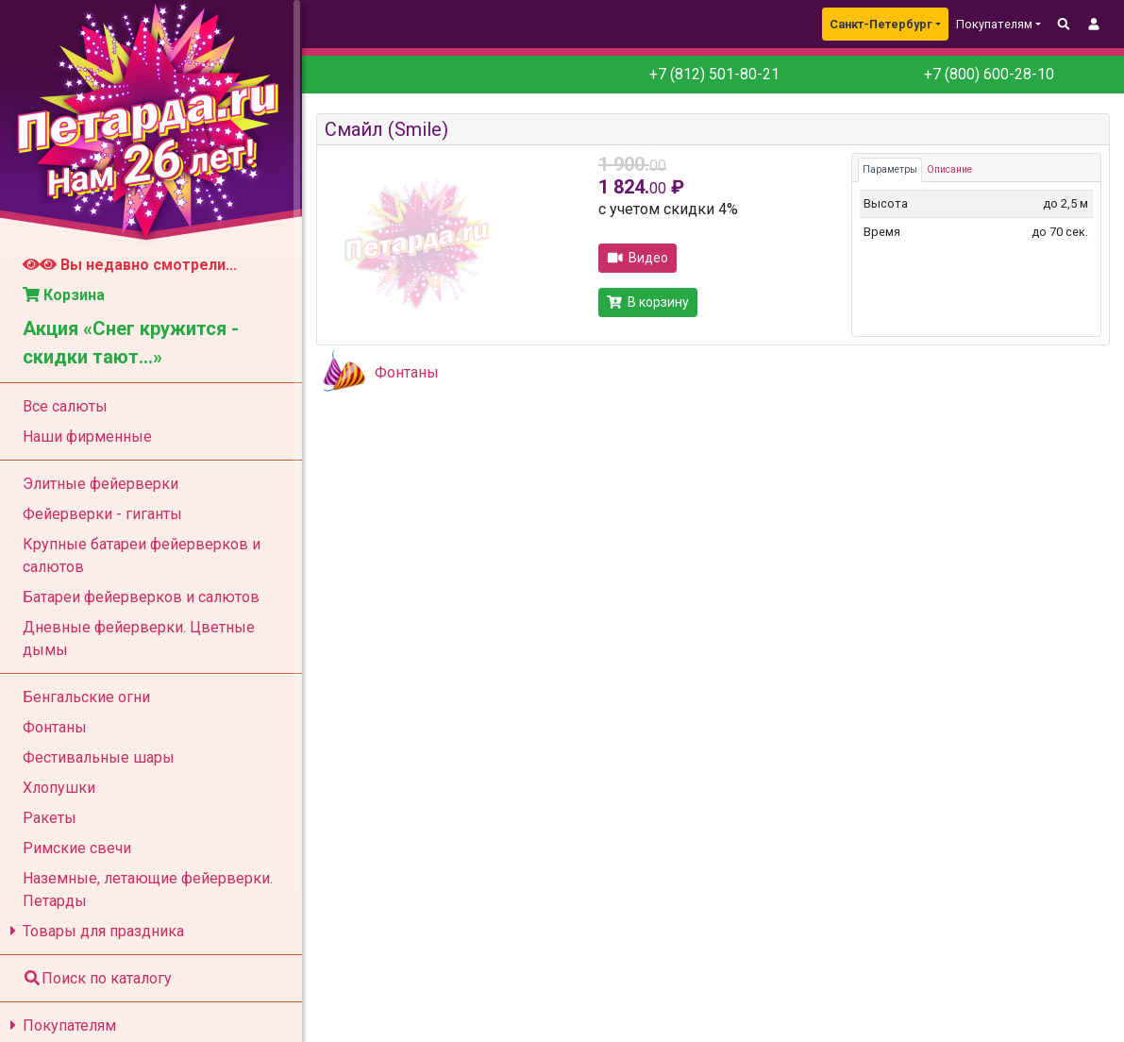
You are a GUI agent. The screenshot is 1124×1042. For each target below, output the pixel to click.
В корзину (648, 302)
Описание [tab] (949, 169)
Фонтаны (407, 372)
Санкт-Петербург (881, 24)
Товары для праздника (94, 931)
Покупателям (60, 1025)
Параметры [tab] (890, 169)
